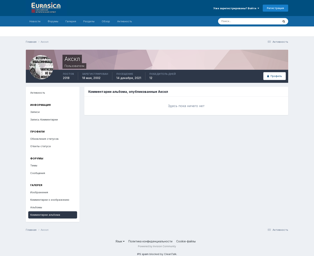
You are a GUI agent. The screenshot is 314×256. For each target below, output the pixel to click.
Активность (124, 21)
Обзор (106, 21)
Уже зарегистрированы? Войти (236, 8)
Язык (120, 241)
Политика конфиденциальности (150, 241)
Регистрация (275, 8)
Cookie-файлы (186, 241)
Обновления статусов (44, 138)
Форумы (53, 21)
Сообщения (37, 173)
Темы (33, 165)
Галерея (70, 21)
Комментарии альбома (45, 214)
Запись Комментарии (44, 119)
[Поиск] (231, 21)
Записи (35, 111)
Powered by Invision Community (157, 246)
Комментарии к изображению (49, 199)
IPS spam (143, 254)
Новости (34, 21)
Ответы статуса (40, 146)
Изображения (39, 192)
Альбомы (36, 207)
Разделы (89, 21)
